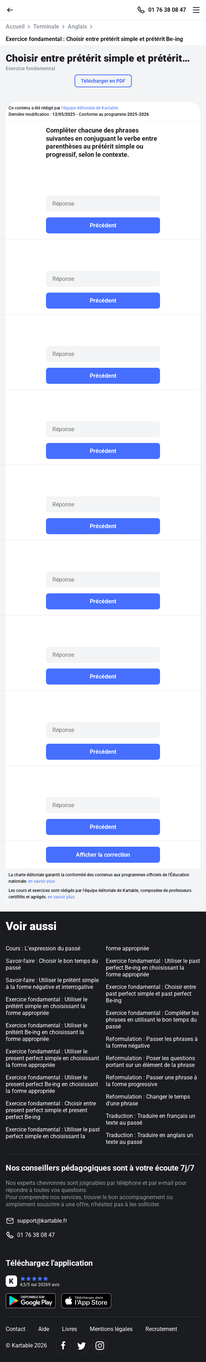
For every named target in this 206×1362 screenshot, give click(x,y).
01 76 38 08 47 (167, 10)
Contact (15, 1329)
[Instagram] (99, 1345)
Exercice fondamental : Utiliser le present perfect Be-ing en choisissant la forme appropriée (52, 1084)
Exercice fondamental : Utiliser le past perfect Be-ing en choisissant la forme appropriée (153, 968)
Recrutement (161, 1329)
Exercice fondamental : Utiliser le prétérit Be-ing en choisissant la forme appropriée (46, 1032)
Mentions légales (111, 1329)
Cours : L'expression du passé (43, 948)
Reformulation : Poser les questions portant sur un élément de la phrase (150, 1061)
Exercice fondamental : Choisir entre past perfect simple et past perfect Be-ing (151, 994)
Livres (69, 1329)
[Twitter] (81, 1345)
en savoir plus (41, 881)
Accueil (15, 26)
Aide (43, 1329)
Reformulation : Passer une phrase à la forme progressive (151, 1081)
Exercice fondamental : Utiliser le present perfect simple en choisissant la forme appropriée (52, 1058)
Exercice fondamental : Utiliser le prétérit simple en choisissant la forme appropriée (46, 1006)
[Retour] (13, 9)
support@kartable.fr (42, 1220)
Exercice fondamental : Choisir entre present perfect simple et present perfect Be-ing (51, 1110)
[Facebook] (63, 1345)
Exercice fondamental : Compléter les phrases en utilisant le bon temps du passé (152, 1020)
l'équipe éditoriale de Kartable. (90, 107)
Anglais (77, 26)
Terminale (46, 26)
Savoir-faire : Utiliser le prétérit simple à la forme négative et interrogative (52, 983)
